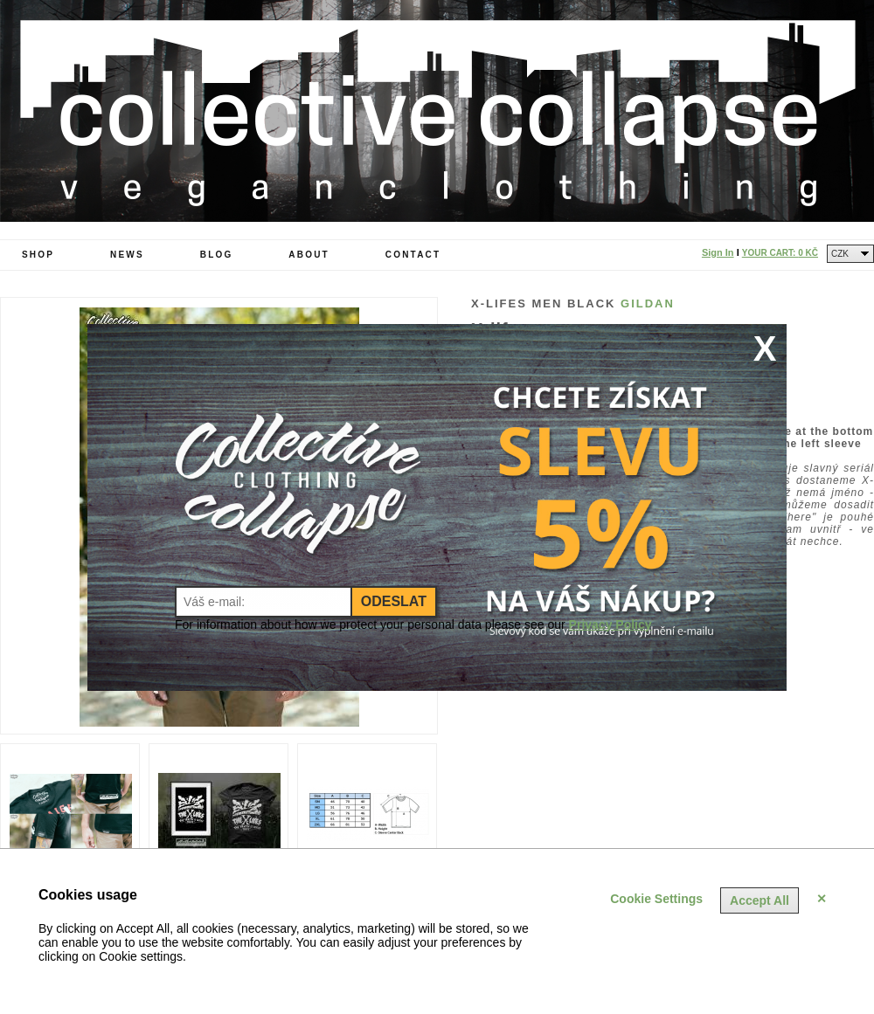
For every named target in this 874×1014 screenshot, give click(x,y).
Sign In (718, 252)
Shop (38, 254)
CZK (840, 254)
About (308, 254)
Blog (216, 254)
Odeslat (394, 601)
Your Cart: (780, 253)
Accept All (759, 900)
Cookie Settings (656, 899)
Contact (413, 254)
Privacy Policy (610, 624)
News (127, 254)
